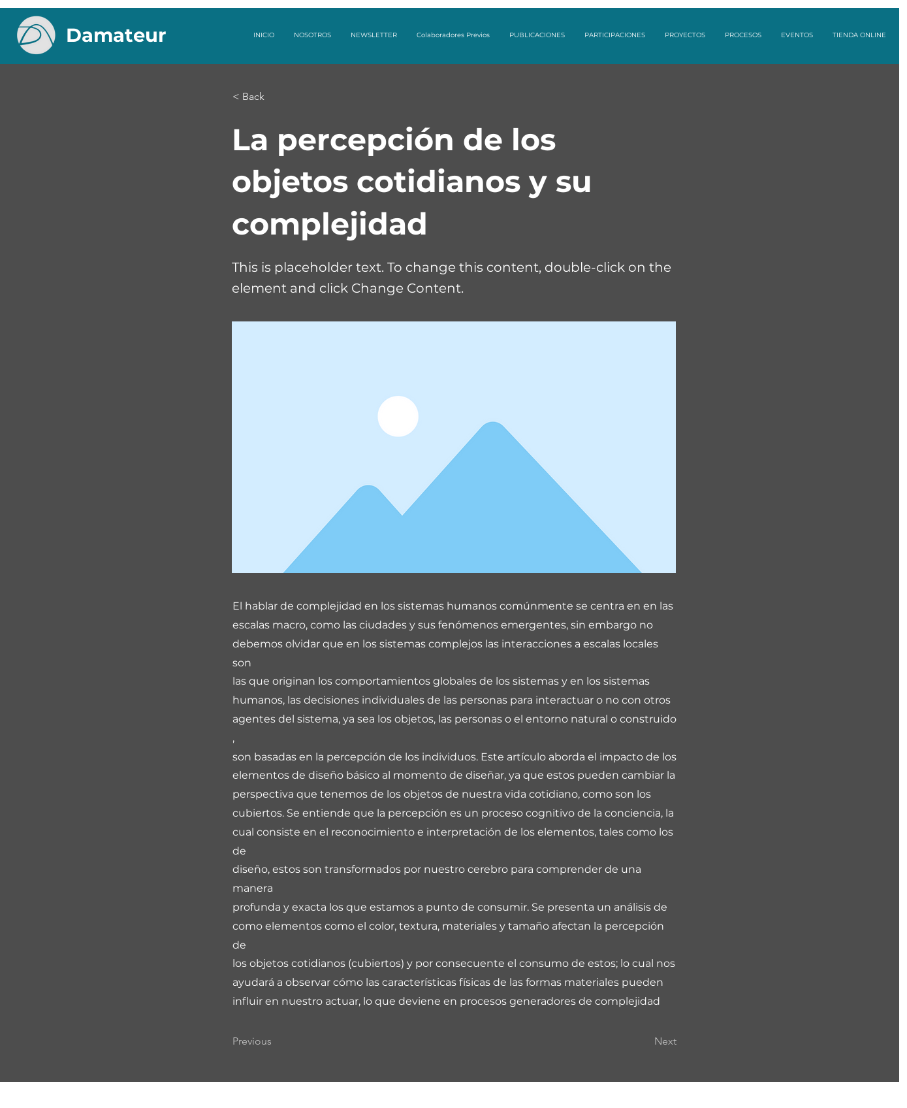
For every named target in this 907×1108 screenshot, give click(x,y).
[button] (275, 97)
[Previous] (275, 1041)
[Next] (643, 1041)
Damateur (116, 35)
